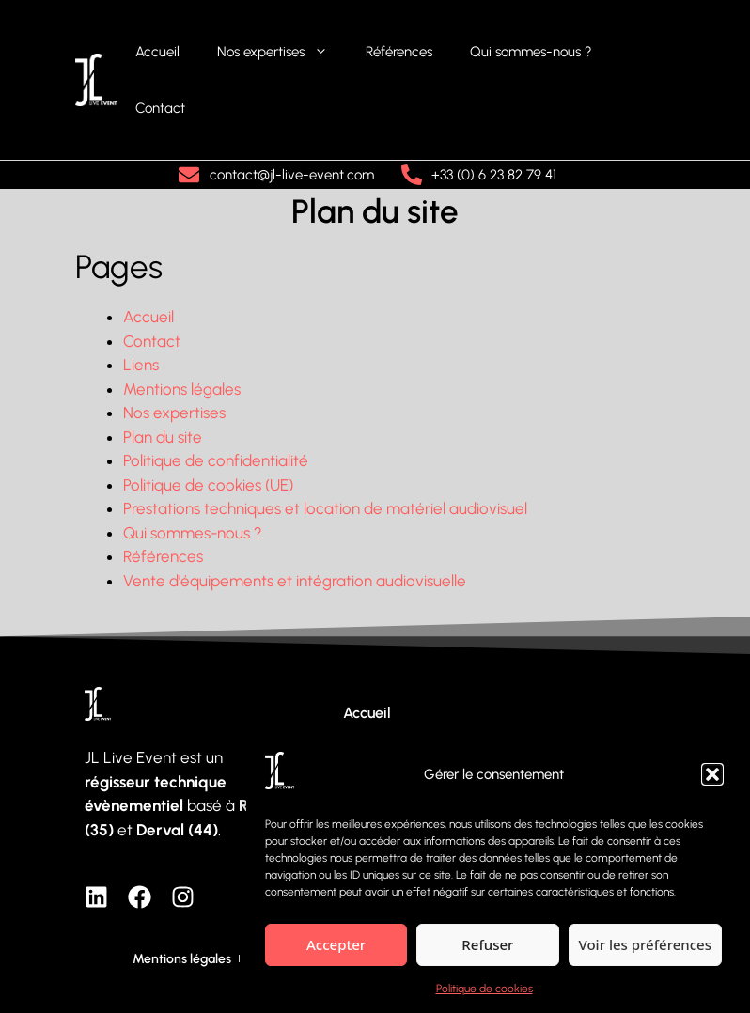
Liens (141, 364)
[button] (712, 774)
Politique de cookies (484, 988)
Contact (160, 108)
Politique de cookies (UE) (208, 484)
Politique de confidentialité (215, 460)
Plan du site (162, 437)
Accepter (336, 944)
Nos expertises (282, 51)
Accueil (157, 51)
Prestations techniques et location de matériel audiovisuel (325, 508)
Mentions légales (182, 389)
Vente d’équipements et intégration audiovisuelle (294, 580)
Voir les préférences (645, 944)
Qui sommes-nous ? (531, 51)
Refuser (487, 944)
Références (399, 51)
